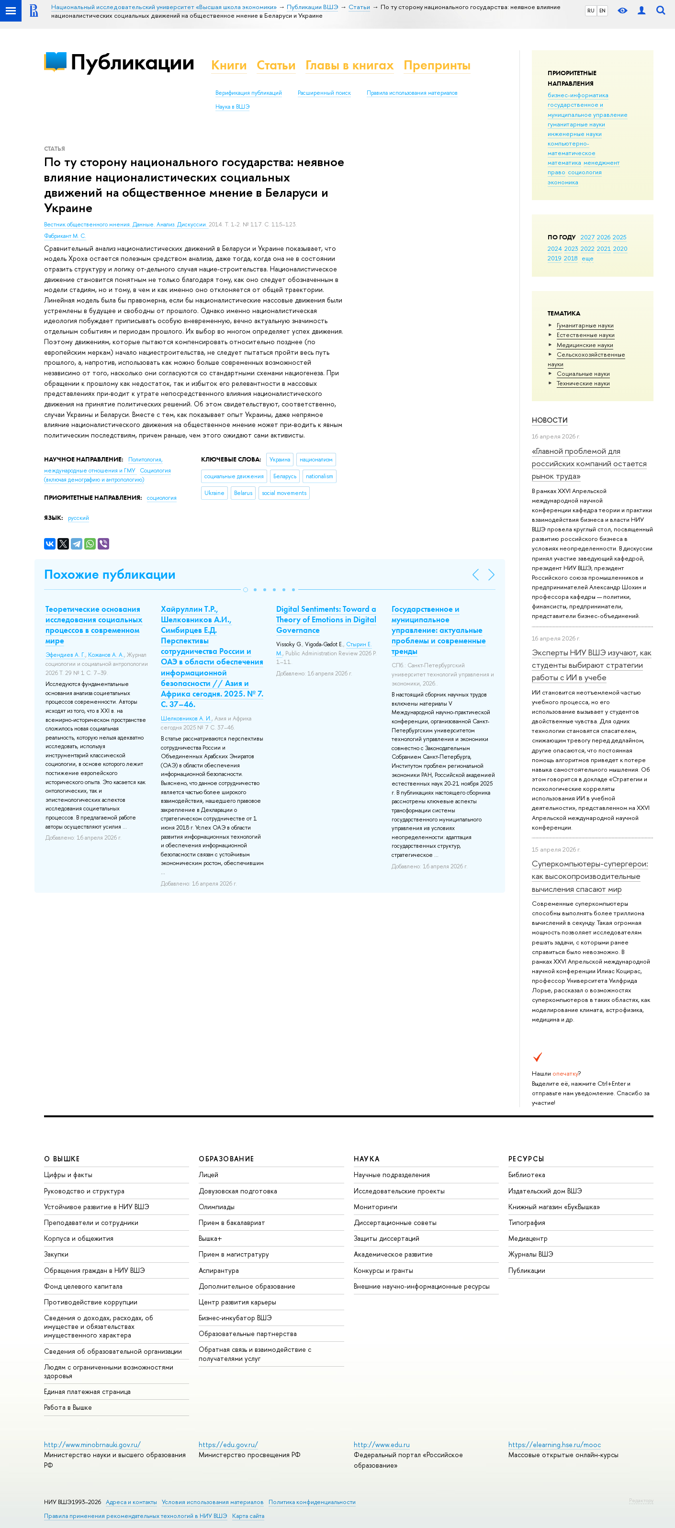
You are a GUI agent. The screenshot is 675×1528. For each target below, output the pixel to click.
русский (78, 518)
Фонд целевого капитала (83, 1286)
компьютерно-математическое (572, 148)
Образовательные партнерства (248, 1333)
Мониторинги (375, 1206)
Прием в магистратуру (234, 1253)
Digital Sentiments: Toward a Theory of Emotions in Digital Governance (326, 619)
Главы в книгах (349, 64)
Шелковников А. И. (186, 718)
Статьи (276, 64)
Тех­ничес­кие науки (583, 383)
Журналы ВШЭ (530, 1253)
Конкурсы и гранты (383, 1270)
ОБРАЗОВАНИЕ (226, 1158)
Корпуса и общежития (78, 1238)
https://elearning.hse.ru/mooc (554, 1444)
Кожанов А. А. (106, 655)
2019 (555, 258)
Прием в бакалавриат (232, 1222)
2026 (603, 237)
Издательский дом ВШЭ (545, 1190)
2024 (555, 248)
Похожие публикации (110, 574)
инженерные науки (575, 133)
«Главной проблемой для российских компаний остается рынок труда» (589, 463)
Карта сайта (248, 1516)
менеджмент (602, 162)
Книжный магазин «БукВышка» (554, 1206)
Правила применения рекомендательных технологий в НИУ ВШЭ (135, 1516)
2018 (571, 258)
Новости (550, 420)
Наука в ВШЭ (232, 107)
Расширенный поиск (324, 93)
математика (564, 162)
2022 (588, 248)
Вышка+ (210, 1238)
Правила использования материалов (412, 93)
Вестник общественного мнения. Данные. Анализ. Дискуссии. (126, 224)
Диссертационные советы (395, 1222)
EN (602, 10)
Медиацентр (528, 1238)
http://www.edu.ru (382, 1444)
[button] (245, 590)
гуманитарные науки (576, 124)
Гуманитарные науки (585, 325)
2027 (588, 237)
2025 (620, 237)
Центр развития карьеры (237, 1301)
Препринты (437, 64)
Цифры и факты (68, 1174)
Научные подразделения (392, 1174)
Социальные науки (583, 373)
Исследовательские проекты (399, 1190)
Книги (229, 64)
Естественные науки (586, 334)
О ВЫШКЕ (62, 1158)
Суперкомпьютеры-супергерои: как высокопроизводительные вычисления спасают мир (590, 876)
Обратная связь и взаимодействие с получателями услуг (255, 1353)
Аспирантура (219, 1270)
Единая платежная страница (87, 1391)
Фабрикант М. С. (65, 236)
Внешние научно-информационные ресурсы (422, 1286)
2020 (620, 248)
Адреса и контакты (131, 1502)
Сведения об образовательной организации (113, 1351)
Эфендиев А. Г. (65, 655)
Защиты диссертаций (386, 1238)
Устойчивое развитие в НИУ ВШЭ (96, 1206)
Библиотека (526, 1174)
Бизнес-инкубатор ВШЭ (235, 1317)
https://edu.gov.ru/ (228, 1444)
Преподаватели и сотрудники (91, 1222)
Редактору (641, 1500)
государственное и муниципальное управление (588, 109)
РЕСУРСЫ (526, 1158)
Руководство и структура (84, 1190)
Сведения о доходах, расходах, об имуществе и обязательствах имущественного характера (98, 1326)
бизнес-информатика (578, 94)
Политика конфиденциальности (312, 1502)
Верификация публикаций (248, 93)
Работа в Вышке (68, 1407)
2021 (604, 248)
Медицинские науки (585, 344)
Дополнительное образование (247, 1286)
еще (588, 258)
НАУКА (367, 1158)
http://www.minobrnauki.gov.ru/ (92, 1444)
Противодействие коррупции (90, 1301)
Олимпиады (217, 1206)
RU (591, 10)
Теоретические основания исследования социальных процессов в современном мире (94, 625)
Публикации (132, 61)
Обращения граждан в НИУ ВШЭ (94, 1270)
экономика (563, 182)
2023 (571, 248)
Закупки (56, 1253)
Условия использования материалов (213, 1502)
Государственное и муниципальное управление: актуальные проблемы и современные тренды (439, 630)
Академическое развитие (393, 1253)
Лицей (208, 1174)
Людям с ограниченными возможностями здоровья (108, 1371)
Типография (526, 1222)
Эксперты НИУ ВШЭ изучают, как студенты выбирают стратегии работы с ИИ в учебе (592, 665)
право (556, 172)
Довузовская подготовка (238, 1190)
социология (585, 172)
